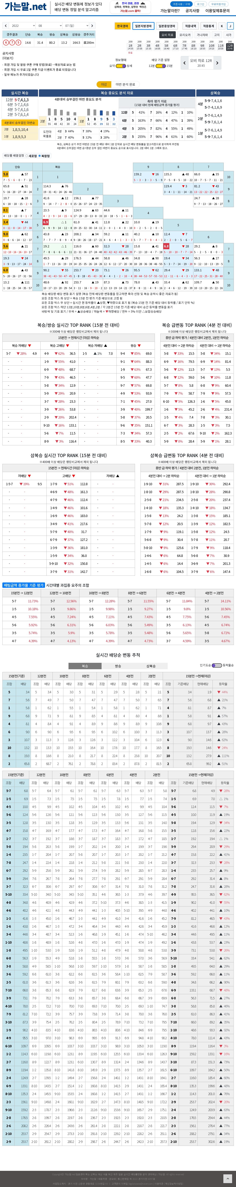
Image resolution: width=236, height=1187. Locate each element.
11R (221, 46)
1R (130, 46)
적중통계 (208, 26)
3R (148, 46)
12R (230, 46)
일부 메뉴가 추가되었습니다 (21, 74)
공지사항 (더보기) (8, 55)
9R (202, 46)
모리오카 (185, 35)
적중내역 (190, 26)
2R (139, 46)
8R (193, 46)
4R (157, 46)
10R (212, 46)
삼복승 (151, 666)
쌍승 (118, 666)
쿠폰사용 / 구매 (181, 4)
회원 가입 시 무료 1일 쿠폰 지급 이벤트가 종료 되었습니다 (40, 69)
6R (175, 46)
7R (184, 46)
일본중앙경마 (167, 26)
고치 (217, 35)
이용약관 (159, 1183)
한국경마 (122, 26)
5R (166, 46)
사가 (228, 35)
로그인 (200, 4)
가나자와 (202, 35)
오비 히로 (167, 35)
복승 (85, 666)
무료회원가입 (218, 4)
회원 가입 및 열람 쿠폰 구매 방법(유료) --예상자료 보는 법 (39, 64)
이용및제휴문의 (217, 10)
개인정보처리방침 (174, 1183)
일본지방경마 (143, 26)
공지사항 (192, 10)
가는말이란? (170, 10)
